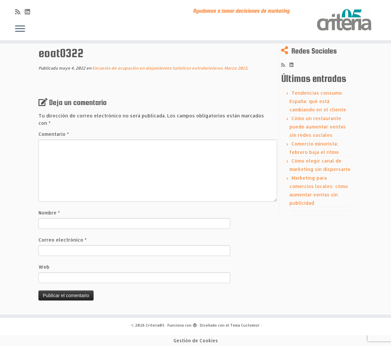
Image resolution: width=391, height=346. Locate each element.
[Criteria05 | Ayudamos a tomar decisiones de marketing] (345, 20)
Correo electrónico (62, 240)
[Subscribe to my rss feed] (20, 11)
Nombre (49, 212)
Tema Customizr (245, 325)
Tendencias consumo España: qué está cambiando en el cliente (317, 101)
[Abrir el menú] (20, 29)
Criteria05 (155, 325)
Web (43, 267)
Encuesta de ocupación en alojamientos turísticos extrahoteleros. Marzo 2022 (169, 68)
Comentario (53, 134)
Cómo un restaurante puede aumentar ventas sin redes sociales (317, 126)
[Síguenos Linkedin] (29, 11)
